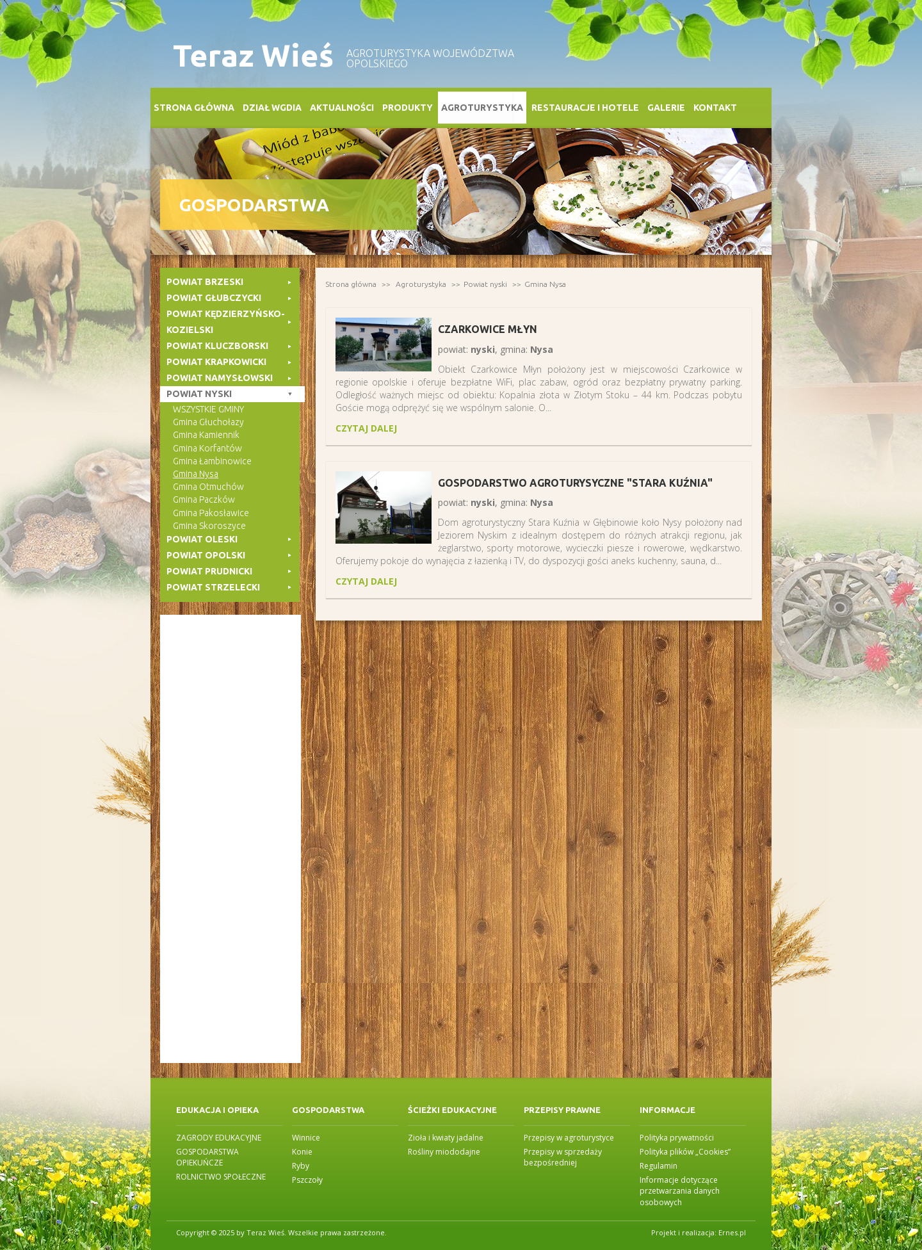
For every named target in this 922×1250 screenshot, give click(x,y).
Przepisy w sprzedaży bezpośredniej (563, 1157)
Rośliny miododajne (444, 1151)
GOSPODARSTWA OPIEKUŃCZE (207, 1157)
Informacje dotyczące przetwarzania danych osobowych (680, 1190)
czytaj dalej (366, 428)
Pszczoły (307, 1179)
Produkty (407, 107)
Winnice (306, 1137)
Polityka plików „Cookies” (685, 1151)
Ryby (300, 1165)
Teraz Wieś (253, 55)
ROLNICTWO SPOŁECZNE (221, 1176)
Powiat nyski (485, 284)
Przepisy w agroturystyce (569, 1137)
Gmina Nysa (545, 284)
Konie (302, 1151)
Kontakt (715, 107)
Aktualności (342, 107)
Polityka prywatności (677, 1137)
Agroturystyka (482, 107)
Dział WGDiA (272, 107)
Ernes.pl (732, 1232)
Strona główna (194, 107)
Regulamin (658, 1165)
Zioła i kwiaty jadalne (445, 1137)
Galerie (666, 107)
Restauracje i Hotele (585, 107)
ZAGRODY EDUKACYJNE (218, 1137)
